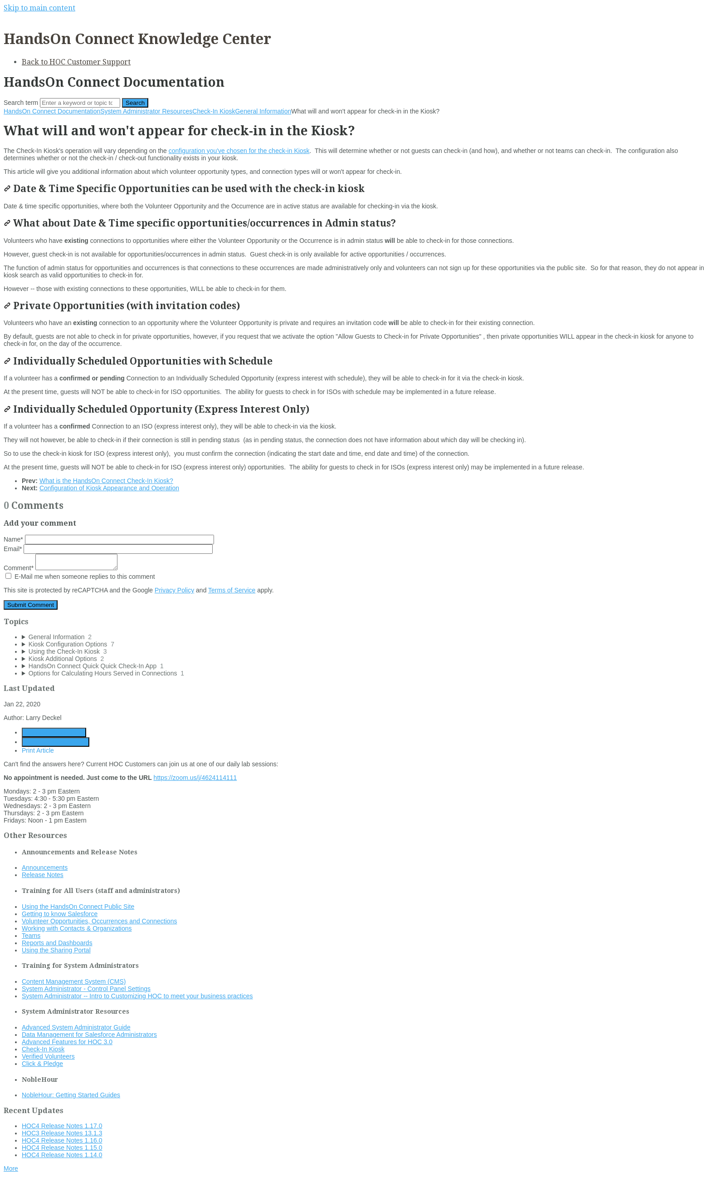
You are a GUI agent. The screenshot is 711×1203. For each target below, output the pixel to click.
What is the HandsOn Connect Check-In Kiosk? (106, 480)
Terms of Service (231, 590)
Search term (21, 102)
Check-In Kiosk (213, 111)
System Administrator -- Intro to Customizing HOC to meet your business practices (137, 996)
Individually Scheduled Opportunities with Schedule (138, 361)
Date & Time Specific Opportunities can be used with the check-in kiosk (184, 188)
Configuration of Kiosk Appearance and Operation (109, 488)
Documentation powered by (48, 1191)
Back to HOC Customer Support (76, 62)
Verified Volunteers (48, 1056)
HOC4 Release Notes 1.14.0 (62, 1155)
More (11, 1168)
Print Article (38, 750)
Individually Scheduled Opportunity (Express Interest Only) (156, 409)
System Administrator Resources (146, 111)
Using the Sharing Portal (56, 950)
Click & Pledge (42, 1063)
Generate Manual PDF (55, 742)
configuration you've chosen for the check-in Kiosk (239, 150)
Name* (109, 539)
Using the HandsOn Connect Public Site (78, 906)
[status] (355, 161)
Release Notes (42, 874)
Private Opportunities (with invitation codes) (122, 305)
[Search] (80, 103)
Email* (108, 548)
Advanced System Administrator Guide (76, 1027)
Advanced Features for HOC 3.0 (67, 1041)
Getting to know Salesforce (59, 913)
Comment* (60, 568)
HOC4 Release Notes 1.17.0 (62, 1125)
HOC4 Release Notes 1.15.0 (62, 1147)
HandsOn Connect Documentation (52, 111)
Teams (31, 935)
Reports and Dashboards (57, 943)
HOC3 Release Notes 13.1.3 (62, 1133)
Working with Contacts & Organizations (77, 928)
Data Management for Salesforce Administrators (89, 1034)
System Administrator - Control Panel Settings (86, 988)
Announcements (45, 867)
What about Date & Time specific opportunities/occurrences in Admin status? (200, 223)
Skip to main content (39, 8)
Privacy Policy (174, 590)
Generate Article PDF (54, 732)
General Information (263, 111)
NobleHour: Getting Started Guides (71, 1095)
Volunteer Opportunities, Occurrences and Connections (99, 921)
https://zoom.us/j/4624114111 (195, 777)
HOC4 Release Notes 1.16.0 (62, 1140)
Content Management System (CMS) (74, 981)
